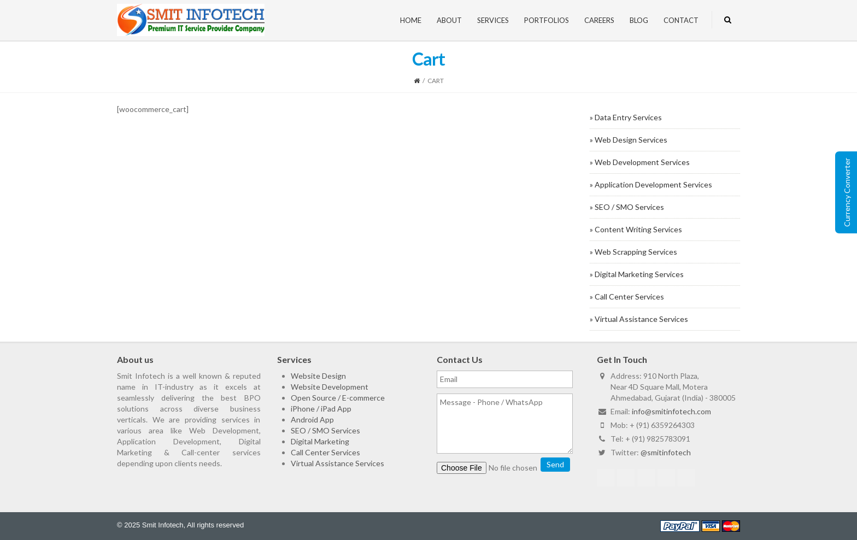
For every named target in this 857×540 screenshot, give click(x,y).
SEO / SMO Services (325, 430)
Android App (312, 419)
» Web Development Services (640, 162)
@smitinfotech (666, 452)
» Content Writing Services (636, 229)
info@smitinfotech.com (671, 411)
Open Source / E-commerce (338, 397)
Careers (599, 20)
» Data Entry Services (626, 117)
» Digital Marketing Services (637, 274)
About (449, 20)
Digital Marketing (320, 441)
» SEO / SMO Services (627, 207)
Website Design (318, 375)
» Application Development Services (651, 184)
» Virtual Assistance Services (639, 319)
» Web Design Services (628, 139)
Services (493, 20)
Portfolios (546, 20)
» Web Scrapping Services (633, 251)
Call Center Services (325, 452)
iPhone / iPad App (321, 408)
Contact (681, 20)
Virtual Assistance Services (337, 463)
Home (410, 20)
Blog (639, 20)
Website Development (329, 386)
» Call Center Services (627, 296)
